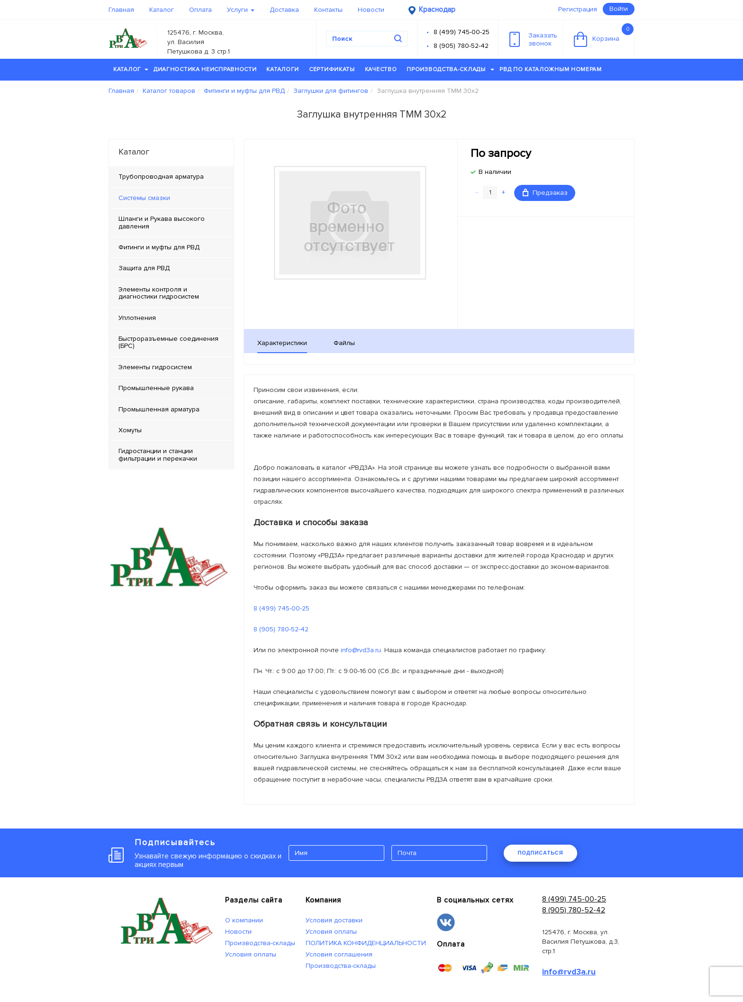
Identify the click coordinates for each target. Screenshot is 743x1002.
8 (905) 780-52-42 (461, 46)
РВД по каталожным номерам (550, 69)
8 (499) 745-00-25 (461, 32)
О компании (244, 920)
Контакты (328, 10)
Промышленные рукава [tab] (156, 388)
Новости (371, 10)
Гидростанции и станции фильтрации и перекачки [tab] (157, 454)
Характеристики (282, 343)
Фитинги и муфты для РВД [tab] (158, 247)
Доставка (284, 10)
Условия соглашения (339, 954)
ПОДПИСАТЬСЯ (540, 853)
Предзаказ (545, 193)
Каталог (161, 10)
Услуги (240, 10)
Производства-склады (450, 69)
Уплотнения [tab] (137, 318)
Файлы (344, 343)
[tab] (171, 198)
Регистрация (577, 9)
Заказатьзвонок (533, 39)
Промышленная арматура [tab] (158, 409)
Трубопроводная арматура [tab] (161, 177)
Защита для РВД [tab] (144, 268)
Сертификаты (332, 69)
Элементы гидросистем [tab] (155, 367)
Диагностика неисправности (205, 69)
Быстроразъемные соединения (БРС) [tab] (168, 342)
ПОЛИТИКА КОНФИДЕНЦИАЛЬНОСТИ (366, 943)
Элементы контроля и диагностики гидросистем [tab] (158, 293)
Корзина (604, 35)
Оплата (200, 10)
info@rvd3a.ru (361, 650)
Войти (618, 9)
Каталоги (282, 69)
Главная (121, 10)
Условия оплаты (250, 954)
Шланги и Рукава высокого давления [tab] (161, 222)
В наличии (495, 172)
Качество (381, 69)
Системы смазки (144, 198)
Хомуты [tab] (130, 430)
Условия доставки (334, 920)
